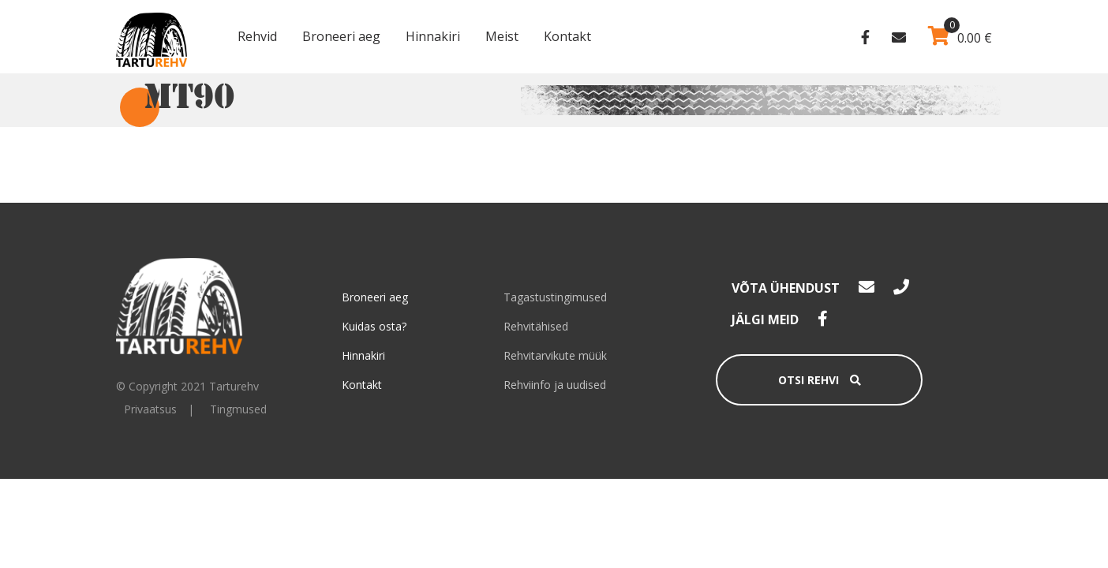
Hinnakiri (433, 36)
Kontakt (567, 36)
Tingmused (238, 409)
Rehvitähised (535, 326)
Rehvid (257, 36)
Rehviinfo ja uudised (554, 384)
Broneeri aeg (341, 36)
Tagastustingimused (555, 297)
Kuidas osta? (374, 326)
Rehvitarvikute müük (555, 355)
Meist (501, 36)
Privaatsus (150, 409)
